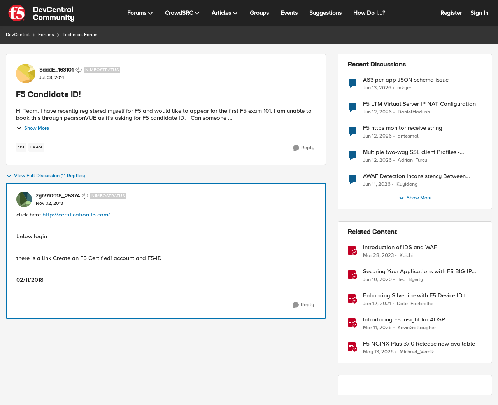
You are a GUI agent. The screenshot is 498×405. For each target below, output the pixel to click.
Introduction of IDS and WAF (400, 247)
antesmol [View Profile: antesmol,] (408, 136)
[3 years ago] (378, 256)
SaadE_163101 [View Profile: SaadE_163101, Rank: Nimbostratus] (56, 70)
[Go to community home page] (41, 13)
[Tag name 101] (21, 147)
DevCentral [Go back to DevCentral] (18, 35)
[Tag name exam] (36, 147)
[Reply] (303, 148)
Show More (32, 128)
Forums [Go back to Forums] (46, 35)
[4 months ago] (377, 328)
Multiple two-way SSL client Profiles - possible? (411, 152)
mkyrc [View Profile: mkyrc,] (404, 88)
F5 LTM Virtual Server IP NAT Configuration (419, 104)
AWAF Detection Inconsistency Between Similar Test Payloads (414, 176)
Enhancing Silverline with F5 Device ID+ (414, 295)
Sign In (479, 12)
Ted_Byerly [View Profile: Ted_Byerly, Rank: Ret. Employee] (410, 280)
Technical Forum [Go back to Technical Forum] (80, 35)
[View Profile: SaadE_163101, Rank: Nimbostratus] (25, 73)
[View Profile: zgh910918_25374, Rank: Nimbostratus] (24, 199)
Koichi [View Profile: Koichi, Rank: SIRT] (406, 255)
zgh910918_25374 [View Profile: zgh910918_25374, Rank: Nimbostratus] (58, 196)
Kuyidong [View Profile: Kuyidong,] (407, 184)
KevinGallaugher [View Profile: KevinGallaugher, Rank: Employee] (417, 328)
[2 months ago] (378, 352)
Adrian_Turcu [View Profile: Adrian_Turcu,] (412, 160)
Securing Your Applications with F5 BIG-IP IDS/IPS (417, 271)
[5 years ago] (377, 304)
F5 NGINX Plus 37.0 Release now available (419, 343)
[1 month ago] (377, 88)
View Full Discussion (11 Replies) (45, 176)
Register (451, 12)
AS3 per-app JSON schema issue (406, 80)
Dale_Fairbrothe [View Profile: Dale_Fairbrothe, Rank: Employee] (415, 304)
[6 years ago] (377, 280)
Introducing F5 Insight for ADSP (404, 319)
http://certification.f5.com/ (76, 214)
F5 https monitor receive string (402, 128)
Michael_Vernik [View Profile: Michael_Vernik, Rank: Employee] (417, 352)
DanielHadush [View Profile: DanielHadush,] (414, 112)
